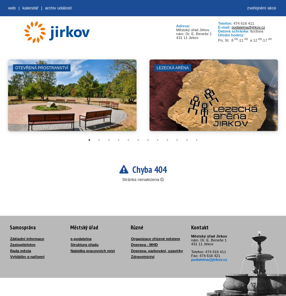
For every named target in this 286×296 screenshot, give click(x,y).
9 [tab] (167, 140)
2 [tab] (99, 140)
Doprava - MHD (144, 245)
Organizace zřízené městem (155, 239)
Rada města (20, 251)
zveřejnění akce (261, 8)
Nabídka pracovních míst (93, 251)
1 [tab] (89, 140)
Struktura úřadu (84, 245)
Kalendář (30, 8)
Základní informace (27, 239)
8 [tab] (157, 140)
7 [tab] (148, 140)
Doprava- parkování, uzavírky (157, 251)
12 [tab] (196, 140)
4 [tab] (118, 140)
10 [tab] (177, 140)
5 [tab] (128, 140)
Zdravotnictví (142, 257)
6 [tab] (138, 140)
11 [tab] (187, 140)
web (12, 8)
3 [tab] (109, 140)
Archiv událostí (58, 8)
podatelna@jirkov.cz (248, 27)
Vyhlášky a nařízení (27, 257)
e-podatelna (81, 239)
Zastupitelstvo (22, 245)
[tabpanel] (72, 98)
